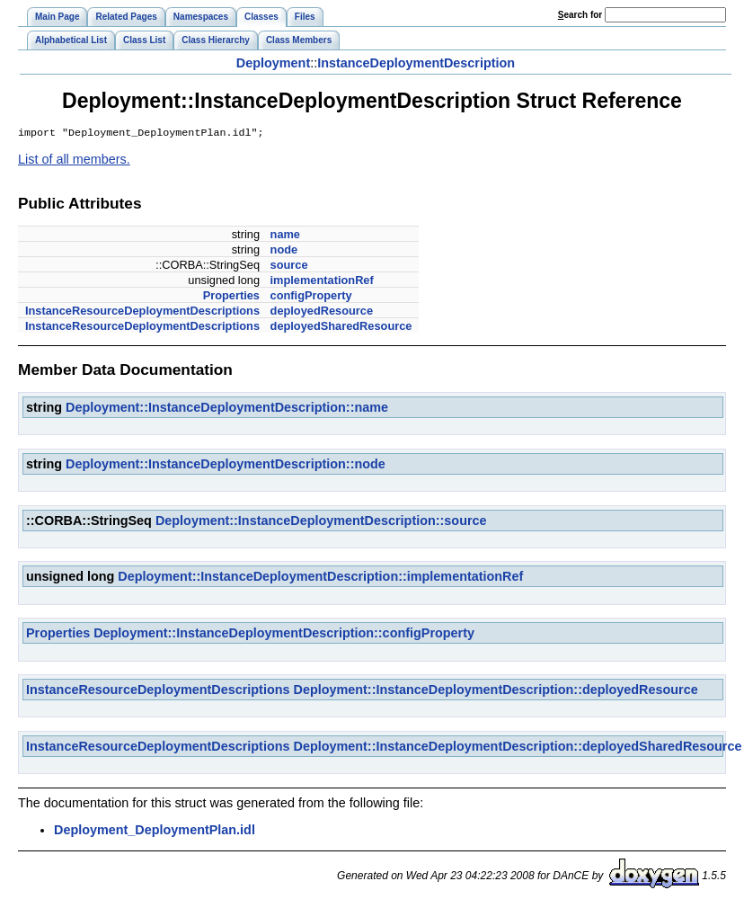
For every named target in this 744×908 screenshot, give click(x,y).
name (285, 236)
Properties (231, 297)
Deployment (273, 63)
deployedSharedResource (341, 327)
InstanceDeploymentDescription (416, 63)
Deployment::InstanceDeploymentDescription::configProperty (283, 635)
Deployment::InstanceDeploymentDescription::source (321, 522)
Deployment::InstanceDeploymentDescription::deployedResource (496, 691)
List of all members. (74, 161)
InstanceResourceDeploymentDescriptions (142, 312)
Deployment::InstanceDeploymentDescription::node (225, 465)
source (289, 266)
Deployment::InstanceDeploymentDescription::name (227, 409)
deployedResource (322, 312)
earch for (580, 15)
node (284, 251)
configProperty (311, 297)
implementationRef (322, 282)
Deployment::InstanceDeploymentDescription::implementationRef (320, 578)
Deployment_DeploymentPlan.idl (154, 831)
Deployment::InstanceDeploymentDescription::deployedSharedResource (518, 748)
